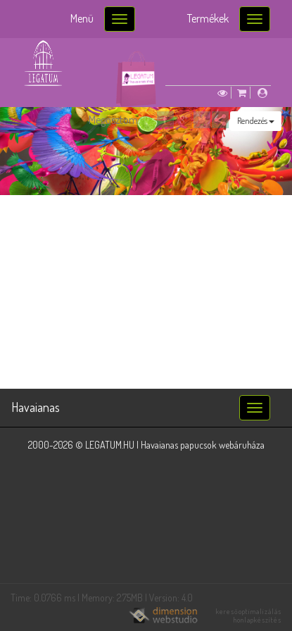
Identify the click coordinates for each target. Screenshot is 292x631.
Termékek (208, 18)
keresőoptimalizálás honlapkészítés (248, 615)
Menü (82, 18)
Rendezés (255, 120)
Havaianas (35, 407)
